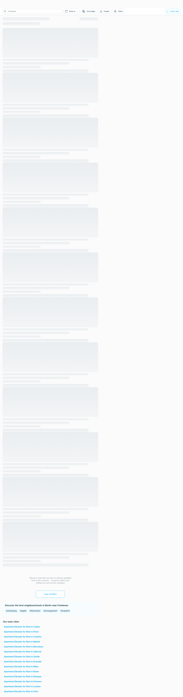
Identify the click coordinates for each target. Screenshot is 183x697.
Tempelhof (65, 611)
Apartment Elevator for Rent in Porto (21, 632)
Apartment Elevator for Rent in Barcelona (23, 647)
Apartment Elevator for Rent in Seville (22, 657)
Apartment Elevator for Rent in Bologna (22, 676)
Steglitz (23, 611)
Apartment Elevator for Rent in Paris (21, 691)
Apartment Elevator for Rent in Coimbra (22, 637)
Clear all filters (50, 594)
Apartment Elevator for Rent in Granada (22, 662)
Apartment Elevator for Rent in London (22, 686)
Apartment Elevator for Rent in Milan (21, 667)
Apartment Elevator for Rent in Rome (21, 671)
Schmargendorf (50, 611)
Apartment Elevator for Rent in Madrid (22, 642)
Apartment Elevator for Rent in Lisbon (22, 627)
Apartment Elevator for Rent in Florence (23, 681)
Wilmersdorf (35, 611)
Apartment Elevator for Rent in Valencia (22, 652)
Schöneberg (11, 611)
